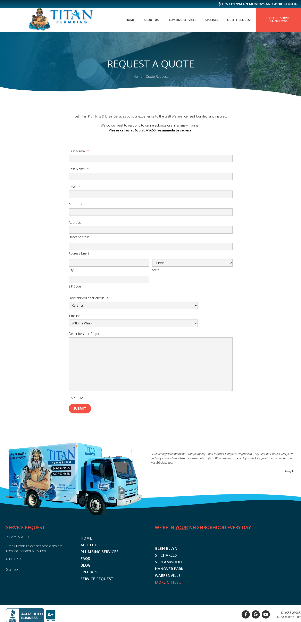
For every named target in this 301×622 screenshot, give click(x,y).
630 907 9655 (278, 21)
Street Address (79, 237)
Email (74, 186)
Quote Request (238, 20)
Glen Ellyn (166, 547)
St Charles (166, 554)
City (71, 270)
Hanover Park (169, 568)
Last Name (79, 169)
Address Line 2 (79, 253)
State (155, 270)
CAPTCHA (76, 397)
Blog (86, 564)
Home (122, 20)
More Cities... (168, 581)
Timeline (75, 315)
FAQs (85, 557)
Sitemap (12, 568)
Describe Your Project (85, 333)
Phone (75, 204)
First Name (79, 151)
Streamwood (168, 561)
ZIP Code (75, 286)
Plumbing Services (177, 20)
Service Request (97, 578)
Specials (209, 20)
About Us (144, 20)
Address (75, 222)
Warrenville (168, 574)
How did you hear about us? (89, 297)
